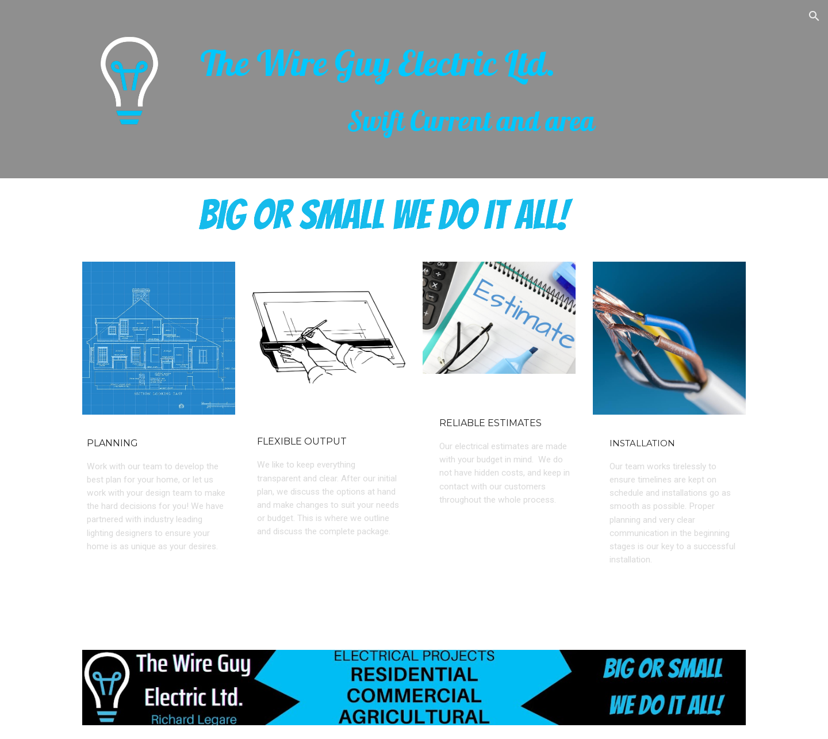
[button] (814, 16)
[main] (470, 89)
